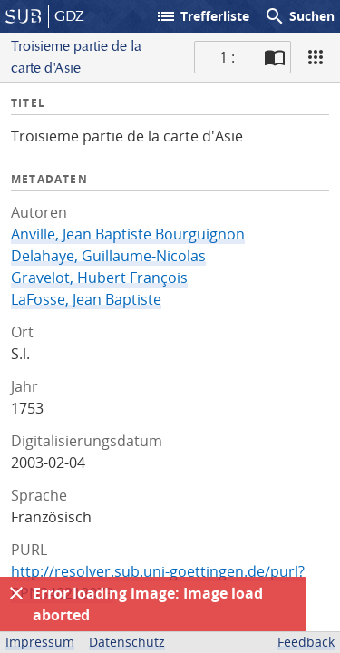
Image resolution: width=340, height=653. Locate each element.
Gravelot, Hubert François (99, 278)
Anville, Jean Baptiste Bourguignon (128, 234)
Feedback (306, 641)
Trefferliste (202, 16)
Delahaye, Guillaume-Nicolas (108, 256)
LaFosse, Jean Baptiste (86, 299)
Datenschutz (127, 641)
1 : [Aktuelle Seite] (227, 57)
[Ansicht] (315, 57)
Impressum (39, 641)
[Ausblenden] (16, 593)
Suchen (299, 16)
